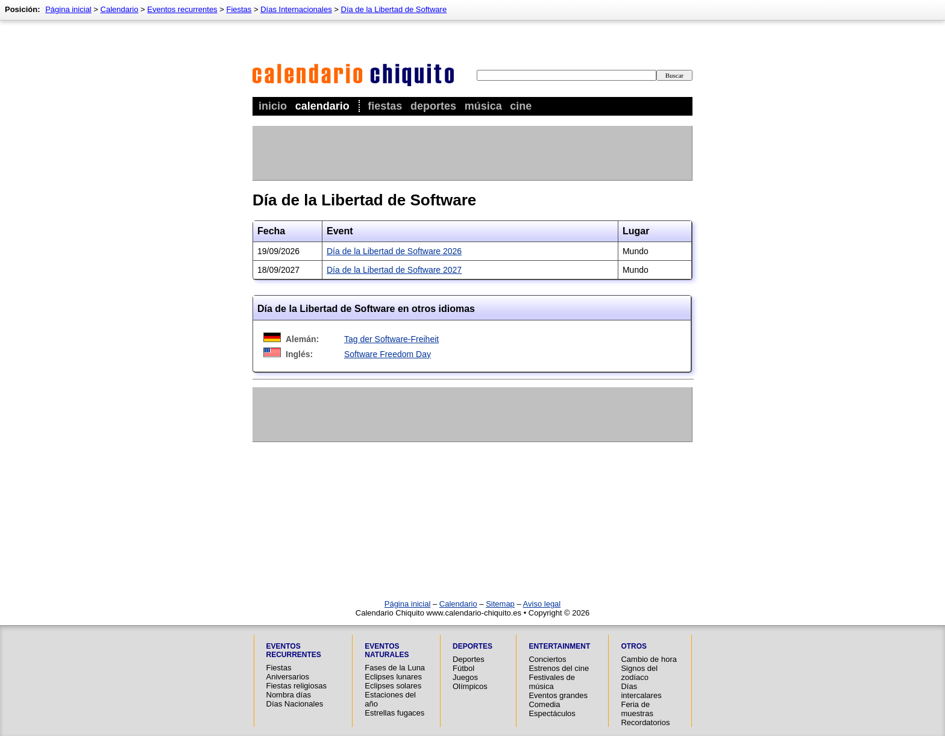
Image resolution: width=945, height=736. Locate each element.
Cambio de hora (649, 659)
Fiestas (385, 106)
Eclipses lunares (393, 676)
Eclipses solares (393, 685)
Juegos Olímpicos (470, 682)
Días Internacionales (296, 9)
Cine (521, 106)
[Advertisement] (472, 153)
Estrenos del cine (559, 668)
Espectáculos (552, 713)
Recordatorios (645, 722)
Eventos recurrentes (182, 9)
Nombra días (288, 694)
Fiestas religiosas (296, 685)
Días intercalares (641, 691)
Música (483, 106)
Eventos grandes (558, 695)
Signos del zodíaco (639, 673)
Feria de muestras (637, 709)
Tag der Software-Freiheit (391, 339)
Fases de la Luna (395, 667)
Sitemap (500, 603)
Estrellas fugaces (394, 712)
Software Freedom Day (387, 354)
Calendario (322, 106)
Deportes (433, 106)
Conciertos (547, 659)
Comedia (544, 704)
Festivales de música (552, 682)
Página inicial (68, 9)
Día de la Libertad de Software (394, 9)
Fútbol (463, 668)
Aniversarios (288, 676)
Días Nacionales (295, 703)
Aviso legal (542, 603)
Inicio (273, 106)
